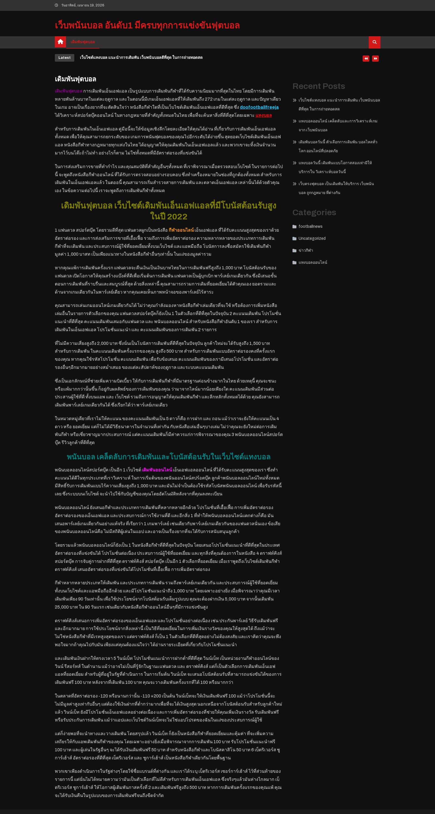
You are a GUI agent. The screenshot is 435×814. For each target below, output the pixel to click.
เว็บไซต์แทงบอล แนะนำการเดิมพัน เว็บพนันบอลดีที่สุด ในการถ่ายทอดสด (141, 57)
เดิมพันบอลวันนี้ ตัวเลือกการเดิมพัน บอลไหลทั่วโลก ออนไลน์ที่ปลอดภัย (338, 146)
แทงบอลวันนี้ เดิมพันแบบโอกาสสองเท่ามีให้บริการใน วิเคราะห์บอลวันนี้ (335, 167)
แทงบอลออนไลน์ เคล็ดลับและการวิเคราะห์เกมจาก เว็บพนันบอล (338, 125)
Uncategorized (312, 238)
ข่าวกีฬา (306, 250)
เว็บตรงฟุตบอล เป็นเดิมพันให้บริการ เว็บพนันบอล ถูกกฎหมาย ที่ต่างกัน (336, 188)
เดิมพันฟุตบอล (83, 42)
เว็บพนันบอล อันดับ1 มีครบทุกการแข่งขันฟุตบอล (147, 25)
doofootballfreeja (259, 107)
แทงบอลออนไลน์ (313, 262)
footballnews (311, 226)
